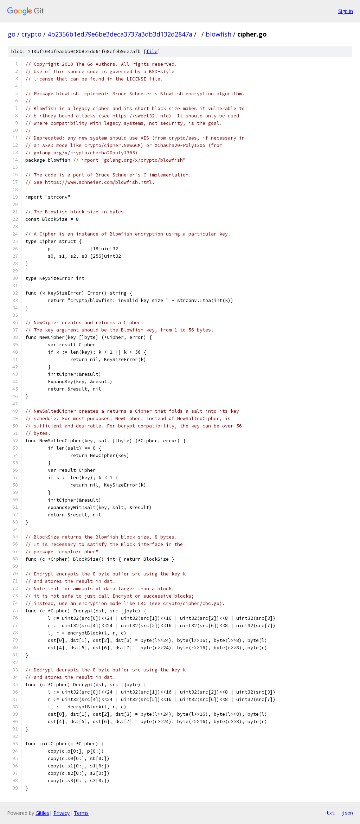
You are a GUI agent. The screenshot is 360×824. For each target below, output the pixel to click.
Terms (81, 813)
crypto (31, 34)
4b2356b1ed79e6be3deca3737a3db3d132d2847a (119, 34)
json (347, 813)
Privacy (61, 813)
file (152, 51)
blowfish (218, 34)
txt (330, 813)
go (11, 34)
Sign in (345, 11)
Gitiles (42, 813)
